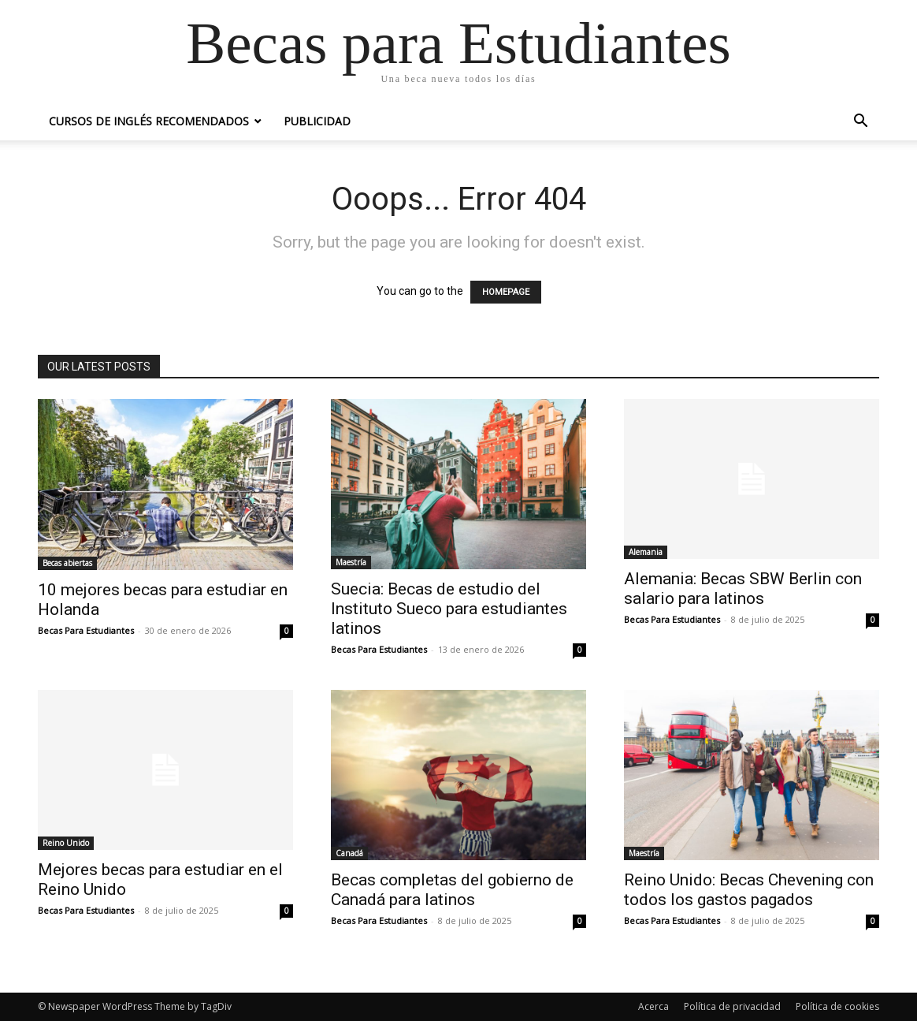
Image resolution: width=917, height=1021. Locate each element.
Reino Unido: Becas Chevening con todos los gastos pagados (749, 889)
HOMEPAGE (505, 292)
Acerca (653, 1006)
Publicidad (317, 121)
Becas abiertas (67, 562)
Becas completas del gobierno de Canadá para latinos (452, 889)
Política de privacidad (732, 1006)
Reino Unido (66, 842)
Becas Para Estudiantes (86, 630)
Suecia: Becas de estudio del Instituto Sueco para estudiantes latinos (449, 608)
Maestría (351, 562)
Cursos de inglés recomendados (149, 121)
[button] (860, 122)
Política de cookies (837, 1006)
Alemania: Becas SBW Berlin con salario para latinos (743, 588)
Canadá (349, 853)
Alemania (646, 551)
